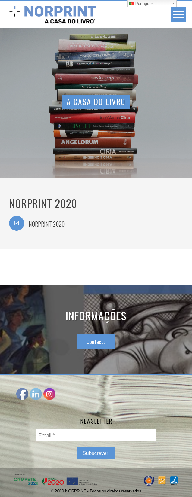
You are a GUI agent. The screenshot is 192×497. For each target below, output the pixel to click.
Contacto (96, 342)
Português (141, 3)
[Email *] (96, 435)
